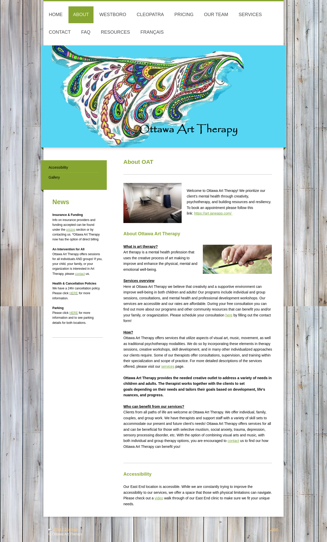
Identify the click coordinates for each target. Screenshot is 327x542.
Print (56, 529)
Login (274, 529)
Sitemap (70, 529)
